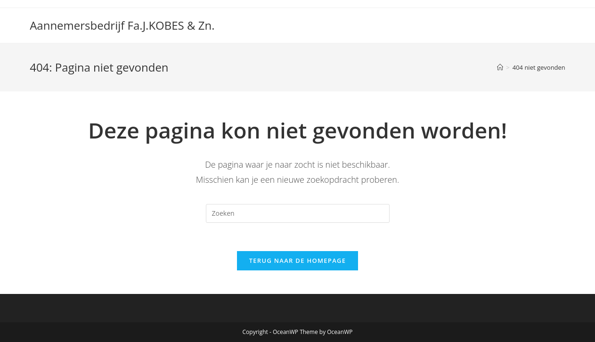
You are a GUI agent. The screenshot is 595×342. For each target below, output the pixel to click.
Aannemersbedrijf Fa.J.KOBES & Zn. (122, 25)
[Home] (500, 67)
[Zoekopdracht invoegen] (298, 213)
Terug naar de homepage (297, 260)
